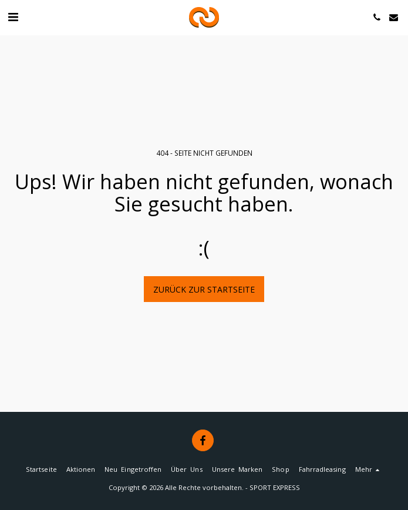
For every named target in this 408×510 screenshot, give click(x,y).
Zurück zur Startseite (204, 289)
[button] (13, 17)
